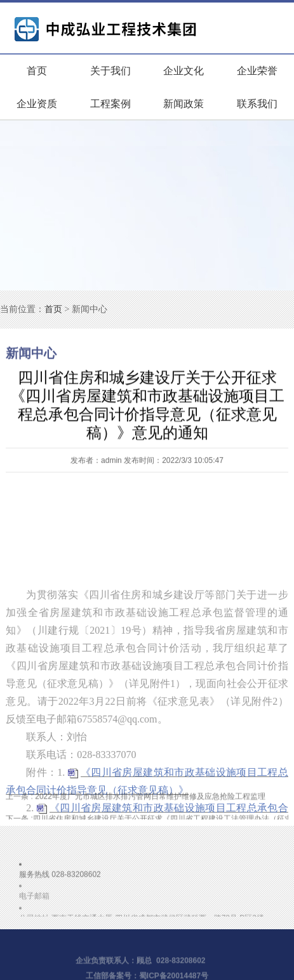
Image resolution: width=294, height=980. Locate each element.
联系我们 (257, 103)
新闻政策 (183, 103)
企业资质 (37, 103)
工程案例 (110, 103)
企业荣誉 (257, 70)
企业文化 (183, 70)
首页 (37, 70)
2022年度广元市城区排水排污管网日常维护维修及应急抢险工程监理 (135, 798)
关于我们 (110, 70)
